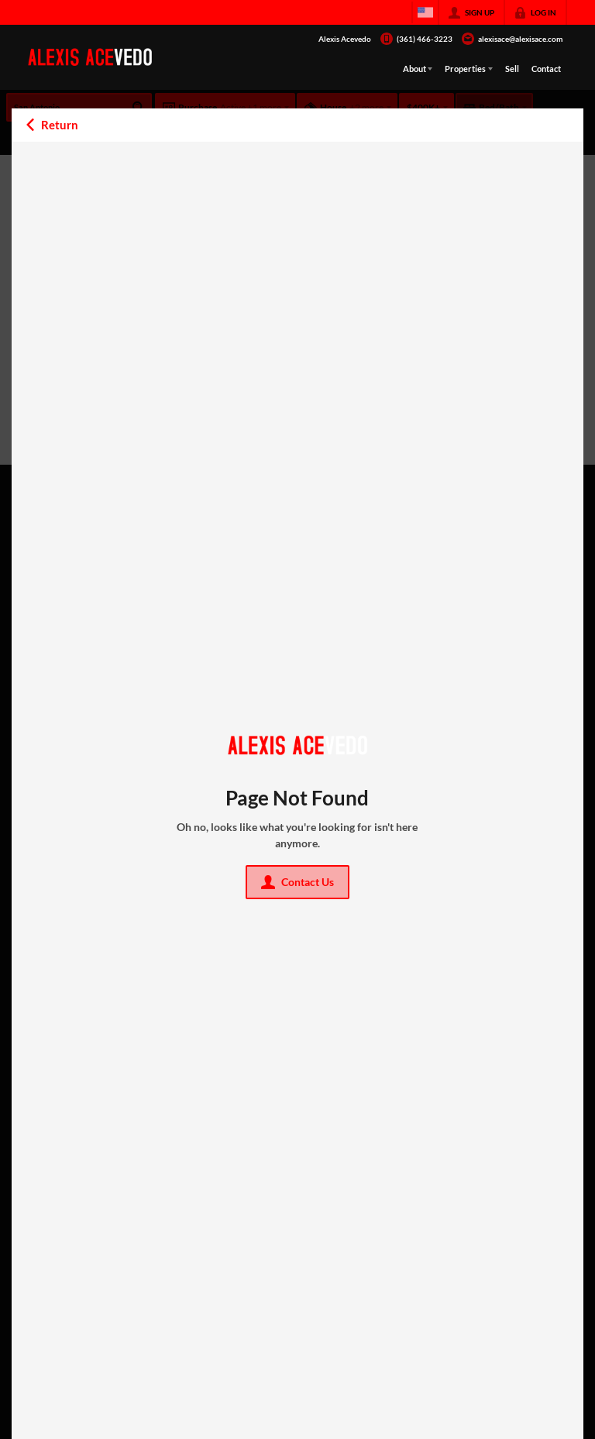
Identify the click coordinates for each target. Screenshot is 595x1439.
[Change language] (425, 12)
